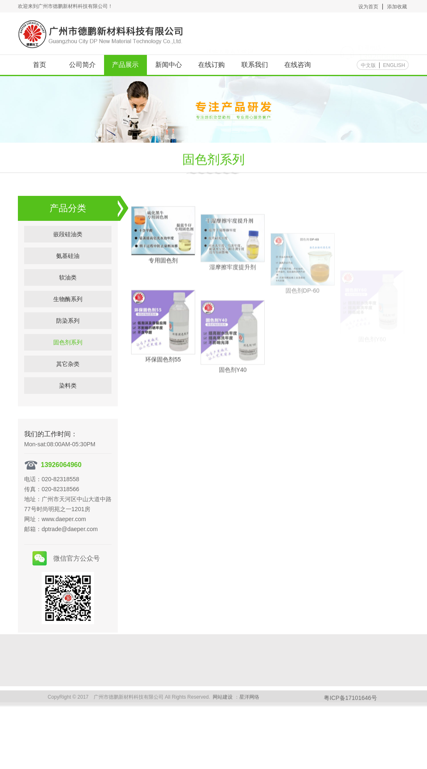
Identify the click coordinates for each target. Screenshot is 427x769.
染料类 (68, 400)
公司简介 (82, 64)
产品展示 (125, 64)
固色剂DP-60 (302, 317)
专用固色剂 (163, 272)
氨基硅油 (67, 270)
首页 (39, 64)
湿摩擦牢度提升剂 (232, 284)
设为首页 (368, 7)
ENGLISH (394, 65)
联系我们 (254, 64)
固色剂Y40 (233, 390)
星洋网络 (249, 701)
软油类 (68, 292)
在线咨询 (297, 64)
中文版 (368, 65)
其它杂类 (67, 379)
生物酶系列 (67, 314)
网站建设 (223, 701)
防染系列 (67, 335)
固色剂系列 (213, 161)
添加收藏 (397, 7)
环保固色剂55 (163, 372)
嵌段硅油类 (67, 249)
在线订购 (211, 64)
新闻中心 (168, 64)
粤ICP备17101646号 (350, 701)
